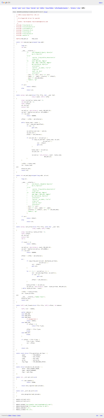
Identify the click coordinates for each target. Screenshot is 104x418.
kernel (14, 8)
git (38, 8)
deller (42, 8)
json (101, 415)
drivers (73, 8)
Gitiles (9, 415)
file (45, 12)
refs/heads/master (61, 8)
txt (97, 415)
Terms (18, 415)
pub (19, 8)
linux (28, 8)
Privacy (14, 415)
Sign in (100, 2)
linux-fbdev (49, 8)
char (78, 8)
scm (23, 8)
